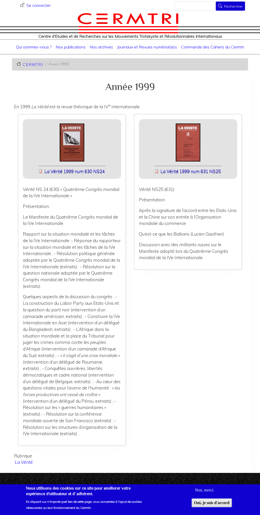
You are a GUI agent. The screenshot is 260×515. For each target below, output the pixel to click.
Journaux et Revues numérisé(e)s (147, 46)
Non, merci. (204, 493)
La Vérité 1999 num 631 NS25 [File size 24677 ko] (190, 171)
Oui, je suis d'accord (212, 506)
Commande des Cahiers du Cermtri (212, 46)
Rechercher (233, 6)
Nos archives (101, 46)
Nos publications (71, 46)
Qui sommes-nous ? (34, 46)
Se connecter (38, 5)
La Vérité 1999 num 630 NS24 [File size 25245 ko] (74, 171)
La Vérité (24, 462)
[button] (72, 144)
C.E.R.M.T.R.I (33, 64)
